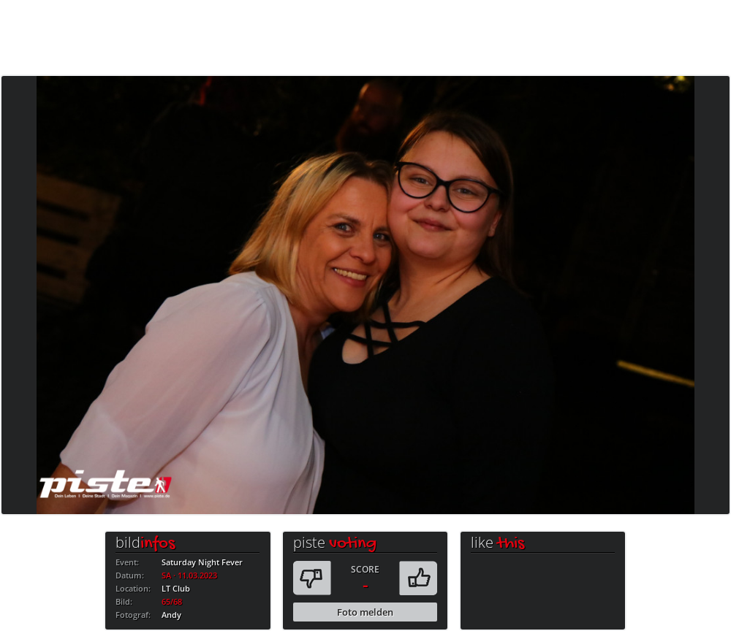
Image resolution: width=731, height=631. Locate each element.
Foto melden (365, 612)
